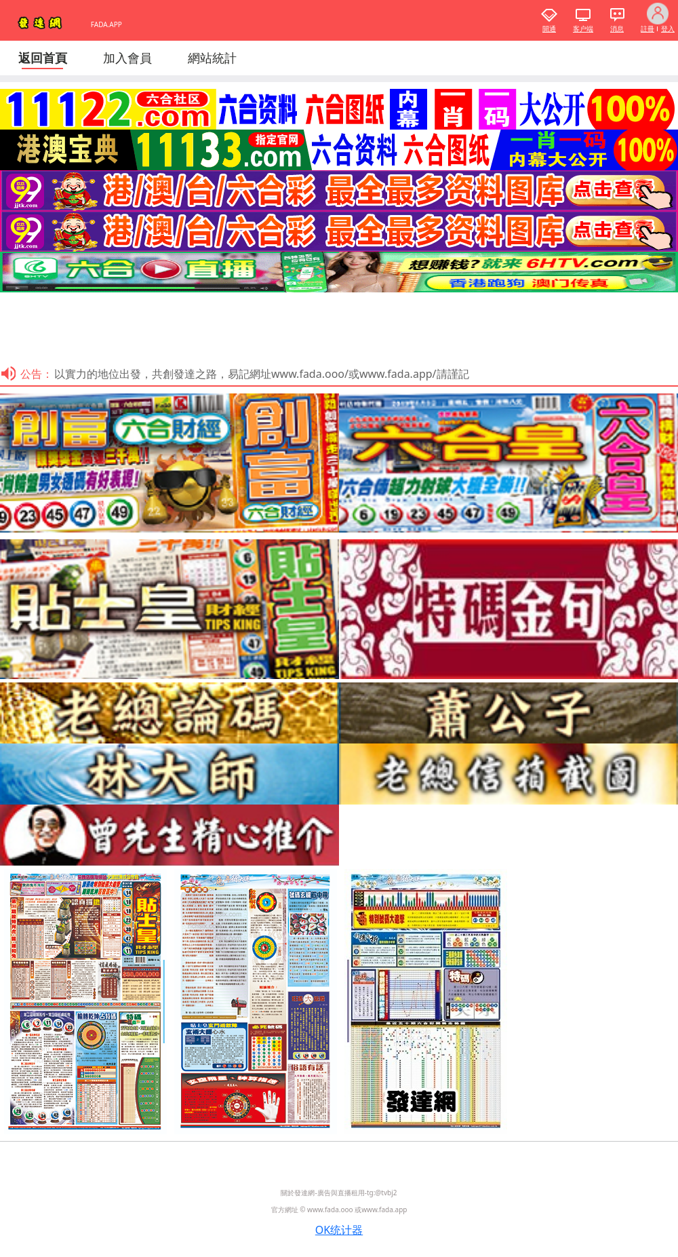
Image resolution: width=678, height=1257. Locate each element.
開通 (549, 28)
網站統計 (212, 58)
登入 (668, 28)
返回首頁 (42, 58)
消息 (617, 28)
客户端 (583, 28)
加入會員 (127, 58)
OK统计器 (339, 1229)
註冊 (647, 28)
